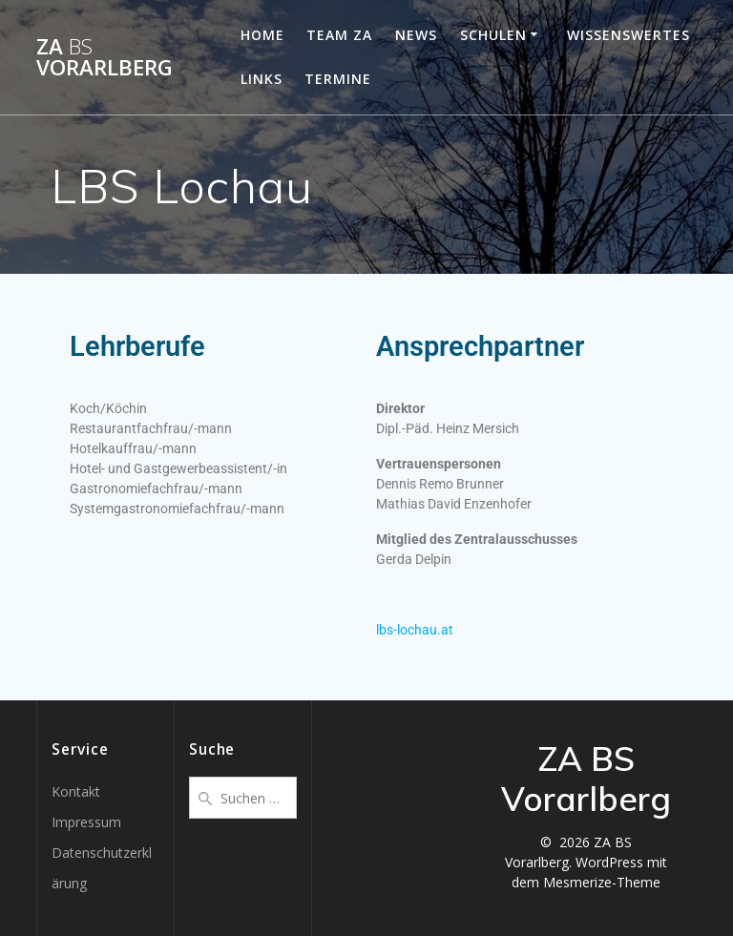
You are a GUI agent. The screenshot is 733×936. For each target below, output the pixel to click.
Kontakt (76, 791)
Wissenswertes (628, 35)
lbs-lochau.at (414, 629)
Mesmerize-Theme (601, 882)
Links (262, 79)
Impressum (86, 822)
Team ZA (339, 35)
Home (262, 35)
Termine (337, 79)
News (416, 35)
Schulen (493, 35)
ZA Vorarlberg (104, 57)
